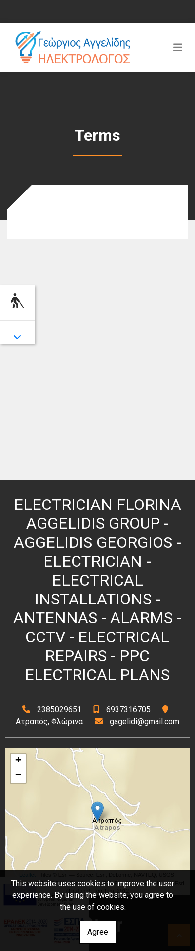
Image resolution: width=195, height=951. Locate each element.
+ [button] (18, 761)
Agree (97, 932)
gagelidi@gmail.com (144, 721)
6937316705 (128, 709)
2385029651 (59, 709)
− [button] (18, 775)
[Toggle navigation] (177, 47)
